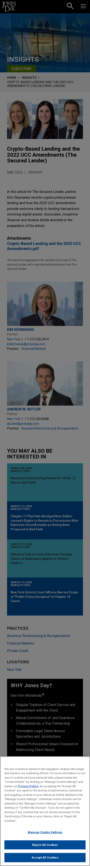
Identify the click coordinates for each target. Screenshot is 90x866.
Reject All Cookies (45, 847)
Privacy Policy (28, 788)
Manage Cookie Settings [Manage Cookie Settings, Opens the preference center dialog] (45, 834)
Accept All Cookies (45, 860)
